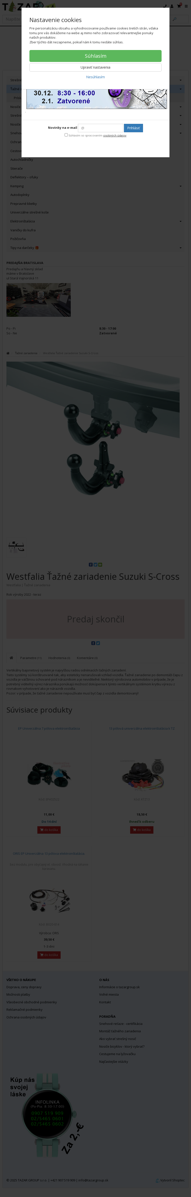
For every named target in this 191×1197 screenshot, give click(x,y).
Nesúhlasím (95, 77)
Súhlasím (95, 56)
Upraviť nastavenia (95, 67)
